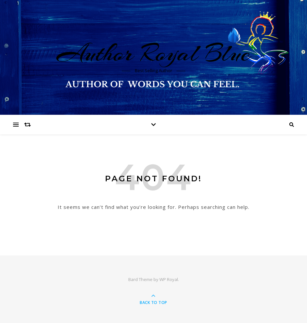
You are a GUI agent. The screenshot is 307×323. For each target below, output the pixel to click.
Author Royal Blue (153, 53)
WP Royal (168, 279)
